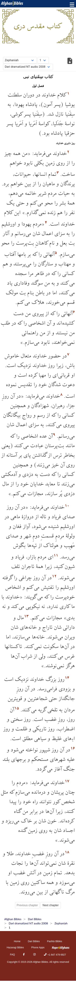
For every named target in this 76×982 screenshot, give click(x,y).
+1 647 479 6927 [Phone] (55, 954)
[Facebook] (23, 954)
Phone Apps (38, 947)
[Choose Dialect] (28, 67)
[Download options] (70, 61)
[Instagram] (34, 954)
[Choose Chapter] (43, 60)
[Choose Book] (20, 60)
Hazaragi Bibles (15, 947)
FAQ (12, 954)
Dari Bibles (34, 941)
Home (17, 941)
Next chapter (51, 905)
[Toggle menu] (71, 4)
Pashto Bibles (54, 941)
